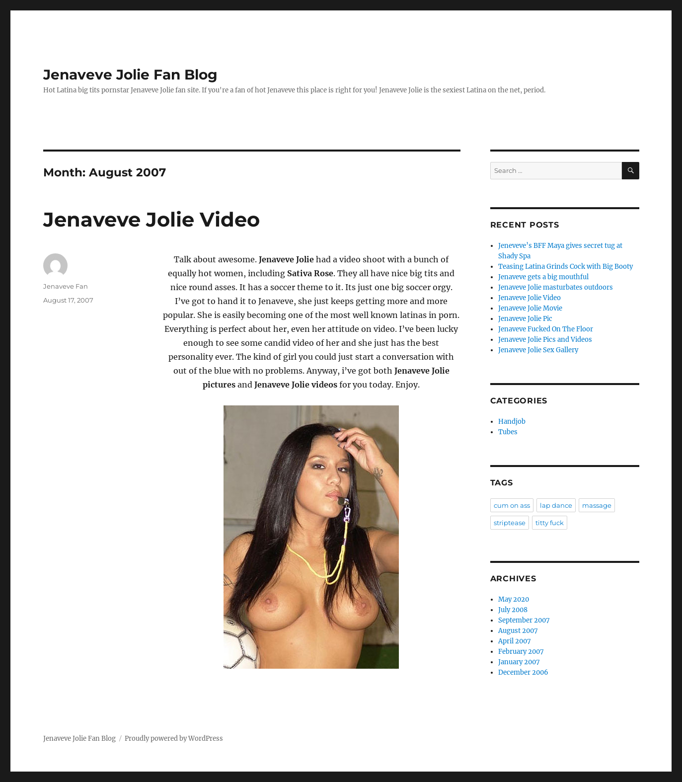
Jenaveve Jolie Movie (530, 308)
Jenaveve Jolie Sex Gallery (538, 350)
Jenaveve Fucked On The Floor (545, 329)
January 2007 (519, 662)
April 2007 (514, 641)
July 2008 (513, 610)
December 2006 (523, 672)
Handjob (512, 421)
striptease (510, 523)
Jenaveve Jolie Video (151, 219)
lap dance (556, 505)
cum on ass (512, 505)
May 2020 (513, 599)
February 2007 (521, 651)
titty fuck (549, 523)
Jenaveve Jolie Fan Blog (130, 74)
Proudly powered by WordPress (174, 738)
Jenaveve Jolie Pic (525, 318)
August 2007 (518, 630)
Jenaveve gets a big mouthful (543, 277)
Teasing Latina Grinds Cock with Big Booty (565, 266)
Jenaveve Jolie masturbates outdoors (555, 287)
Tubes (508, 432)
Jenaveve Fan (65, 286)
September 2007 (524, 620)
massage (596, 505)
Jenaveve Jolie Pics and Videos (545, 339)
